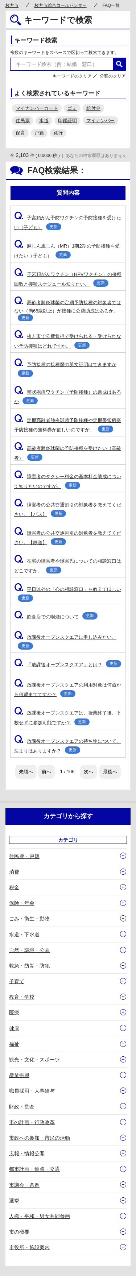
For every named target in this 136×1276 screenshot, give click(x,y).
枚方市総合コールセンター (60, 5)
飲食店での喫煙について (56, 617)
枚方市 (11, 5)
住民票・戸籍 (24, 856)
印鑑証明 (67, 120)
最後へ (110, 771)
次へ (88, 771)
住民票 (23, 120)
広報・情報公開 (27, 1153)
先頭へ (26, 771)
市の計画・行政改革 (32, 1122)
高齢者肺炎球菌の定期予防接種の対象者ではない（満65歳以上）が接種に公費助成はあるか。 (67, 311)
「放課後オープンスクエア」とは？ (67, 664)
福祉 (14, 1044)
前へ (46, 771)
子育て (16, 981)
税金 (14, 887)
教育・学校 (21, 997)
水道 (44, 120)
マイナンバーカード (37, 108)
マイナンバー (100, 120)
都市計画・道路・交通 (34, 1169)
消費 (14, 872)
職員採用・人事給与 (32, 1091)
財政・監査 (21, 1107)
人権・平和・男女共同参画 (39, 1216)
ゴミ (72, 108)
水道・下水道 (24, 934)
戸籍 (39, 133)
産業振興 (19, 1075)
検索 (119, 64)
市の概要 (19, 1232)
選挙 (14, 1201)
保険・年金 (21, 903)
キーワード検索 (35, 40)
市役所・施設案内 (29, 1247)
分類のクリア (113, 76)
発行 (58, 133)
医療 (14, 1012)
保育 (20, 133)
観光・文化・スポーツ (34, 1059)
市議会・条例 (24, 1185)
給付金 (93, 108)
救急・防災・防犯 (29, 966)
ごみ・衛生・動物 (29, 918)
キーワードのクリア (72, 76)
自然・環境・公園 (29, 950)
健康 (14, 1028)
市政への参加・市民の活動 (39, 1138)
